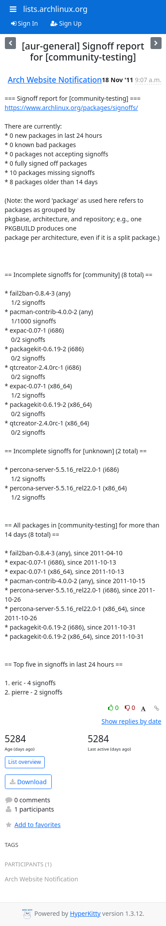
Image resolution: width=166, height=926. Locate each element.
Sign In (24, 23)
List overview (24, 762)
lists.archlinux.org (55, 9)
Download (28, 782)
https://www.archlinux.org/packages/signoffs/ (71, 107)
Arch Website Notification (55, 79)
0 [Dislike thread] (130, 707)
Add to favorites (33, 824)
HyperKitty (85, 913)
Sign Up (66, 23)
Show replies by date (131, 721)
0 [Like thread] (114, 707)
